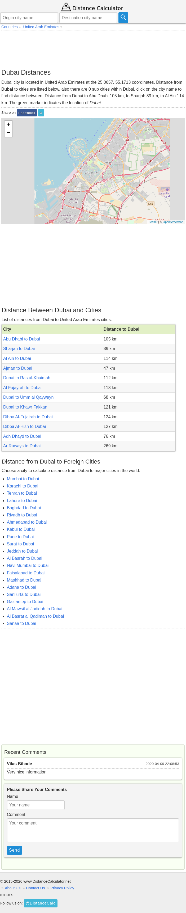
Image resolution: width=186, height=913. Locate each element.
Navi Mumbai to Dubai (27, 565)
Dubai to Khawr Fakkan (25, 407)
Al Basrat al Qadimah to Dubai (35, 616)
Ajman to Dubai (17, 368)
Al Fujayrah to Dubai (22, 387)
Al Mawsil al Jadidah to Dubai (34, 609)
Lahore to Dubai (22, 500)
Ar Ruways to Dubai (22, 446)
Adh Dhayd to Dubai (22, 436)
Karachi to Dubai (22, 486)
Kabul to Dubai (21, 529)
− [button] (8, 133)
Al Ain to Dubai (17, 358)
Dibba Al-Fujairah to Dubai (28, 417)
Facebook (26, 113)
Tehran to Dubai (22, 493)
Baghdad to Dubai (24, 508)
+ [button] (8, 125)
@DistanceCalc (40, 903)
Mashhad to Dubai (24, 580)
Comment (16, 814)
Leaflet (153, 222)
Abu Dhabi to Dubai (21, 339)
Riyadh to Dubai (22, 515)
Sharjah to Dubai (19, 348)
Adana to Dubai (21, 587)
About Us (12, 888)
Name (12, 796)
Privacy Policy (62, 888)
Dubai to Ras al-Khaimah (26, 378)
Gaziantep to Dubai (25, 601)
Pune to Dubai (20, 537)
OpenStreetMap (173, 222)
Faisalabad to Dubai (26, 573)
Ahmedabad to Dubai (27, 522)
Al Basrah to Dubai (24, 558)
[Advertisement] (93, 49)
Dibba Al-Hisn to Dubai (24, 426)
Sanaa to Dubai (21, 623)
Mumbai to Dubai (23, 479)
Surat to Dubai (20, 544)
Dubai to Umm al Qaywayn (28, 397)
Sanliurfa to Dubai (24, 594)
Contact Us (35, 888)
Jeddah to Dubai (22, 551)
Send (14, 850)
